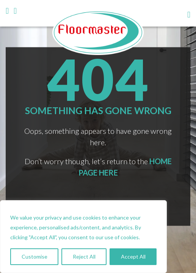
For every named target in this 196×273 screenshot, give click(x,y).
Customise (34, 256)
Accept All (133, 256)
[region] (83, 236)
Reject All (84, 256)
